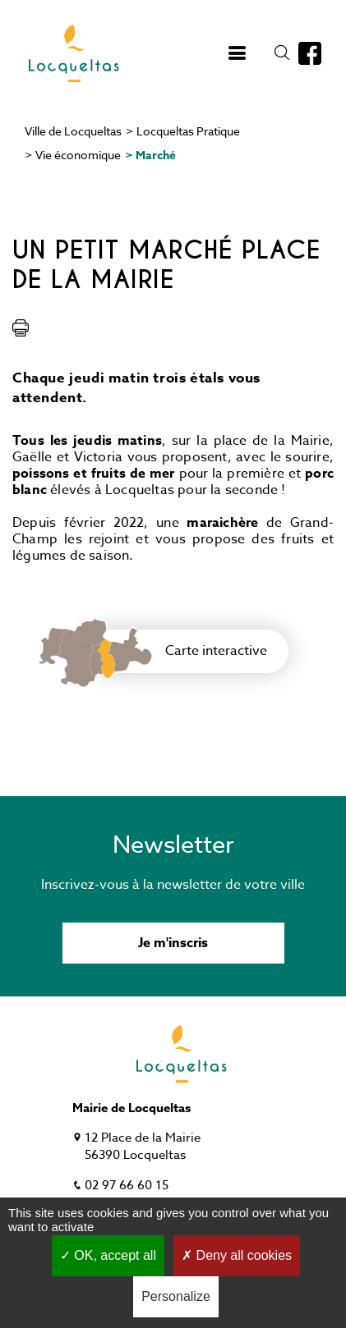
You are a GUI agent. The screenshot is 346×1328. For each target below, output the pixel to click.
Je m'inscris (173, 943)
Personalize (175, 1296)
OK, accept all (108, 1255)
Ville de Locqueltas (73, 131)
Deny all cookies (237, 1255)
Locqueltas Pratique (188, 131)
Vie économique (78, 155)
